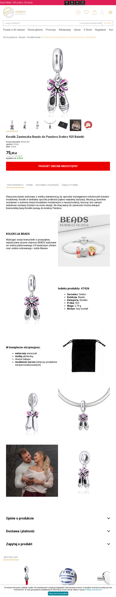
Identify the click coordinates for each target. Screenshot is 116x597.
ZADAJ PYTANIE (70, 185)
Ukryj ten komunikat (58, 593)
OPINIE (29, 185)
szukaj (107, 23)
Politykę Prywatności (93, 590)
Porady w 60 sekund (14, 29)
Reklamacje (65, 29)
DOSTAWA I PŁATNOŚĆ (47, 185)
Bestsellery (11, 557)
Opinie (77, 29)
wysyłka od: (14, 158)
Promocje (51, 29)
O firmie (88, 29)
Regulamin (100, 29)
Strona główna (35, 29)
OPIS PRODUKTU (15, 185)
